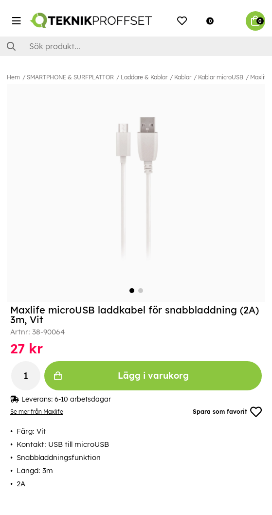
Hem (13, 77)
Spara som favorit (227, 412)
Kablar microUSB (220, 77)
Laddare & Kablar (144, 77)
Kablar (182, 77)
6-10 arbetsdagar (82, 399)
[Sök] (136, 46)
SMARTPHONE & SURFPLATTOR (70, 77)
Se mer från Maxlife (36, 411)
